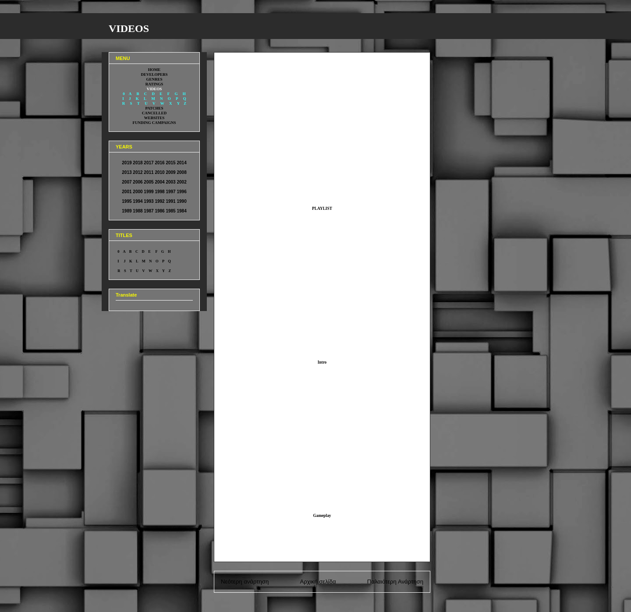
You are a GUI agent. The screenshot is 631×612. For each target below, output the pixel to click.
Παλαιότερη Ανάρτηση (395, 581)
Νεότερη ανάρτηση (245, 581)
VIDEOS (129, 28)
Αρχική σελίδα (318, 581)
